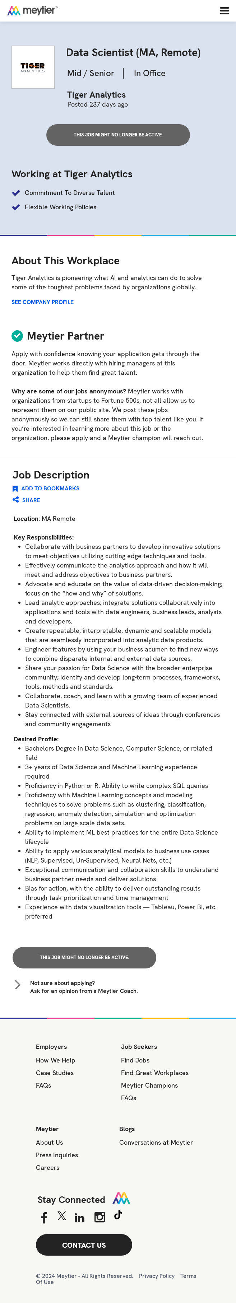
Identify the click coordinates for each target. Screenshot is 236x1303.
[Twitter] (61, 1217)
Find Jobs (135, 1060)
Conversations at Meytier (156, 1142)
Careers (47, 1167)
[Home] (55, 10)
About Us (49, 1142)
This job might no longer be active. (118, 135)
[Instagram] (99, 1217)
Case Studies (55, 1073)
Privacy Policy (157, 1276)
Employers (51, 1046)
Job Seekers (139, 1046)
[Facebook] (43, 1218)
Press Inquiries (57, 1155)
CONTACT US (84, 1245)
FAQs (43, 1085)
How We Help (55, 1060)
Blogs (127, 1129)
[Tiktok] (118, 1216)
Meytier (47, 1129)
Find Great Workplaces (155, 1073)
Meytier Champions (149, 1085)
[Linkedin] (79, 1218)
